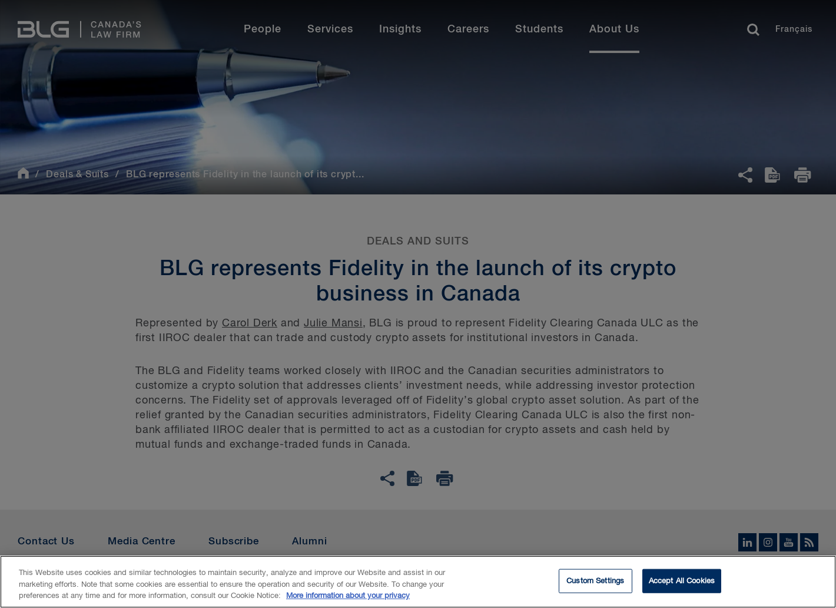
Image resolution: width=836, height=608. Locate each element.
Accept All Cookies (682, 583)
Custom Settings (595, 583)
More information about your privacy (348, 599)
